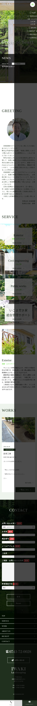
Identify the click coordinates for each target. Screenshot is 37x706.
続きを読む (29, 483)
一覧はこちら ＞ (25, 490)
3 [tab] (9, 50)
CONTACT (6, 646)
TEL (11, 703)
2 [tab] (6, 50)
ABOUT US (6, 636)
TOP (3, 621)
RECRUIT (5, 641)
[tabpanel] (18, 41)
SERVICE (5, 626)
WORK (4, 631)
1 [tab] (3, 50)
